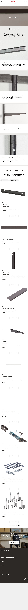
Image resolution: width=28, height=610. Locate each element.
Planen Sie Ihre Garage (14, 542)
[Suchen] (24, 1)
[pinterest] (7, 550)
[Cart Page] (26, 1)
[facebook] (1, 550)
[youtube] (8, 550)
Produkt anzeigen (14, 215)
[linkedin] (5, 550)
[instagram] (3, 550)
